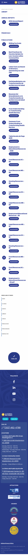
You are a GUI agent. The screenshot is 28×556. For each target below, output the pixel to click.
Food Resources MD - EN (16, 171)
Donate (5, 419)
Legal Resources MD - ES (17, 225)
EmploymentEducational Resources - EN (18, 215)
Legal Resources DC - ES (16, 236)
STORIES (4, 303)
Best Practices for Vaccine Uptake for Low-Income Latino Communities (16, 55)
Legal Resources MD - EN (17, 204)
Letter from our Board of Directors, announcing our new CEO (17, 70)
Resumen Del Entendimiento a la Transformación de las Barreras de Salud (17, 97)
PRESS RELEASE (5, 328)
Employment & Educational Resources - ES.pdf (17, 280)
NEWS (3, 298)
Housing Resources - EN (16, 182)
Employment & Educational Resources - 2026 (17, 149)
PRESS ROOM (5, 323)
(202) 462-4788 (12, 427)
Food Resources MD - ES (16, 258)
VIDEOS (4, 318)
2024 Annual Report (16, 21)
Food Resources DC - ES (16, 268)
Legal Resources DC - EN (16, 193)
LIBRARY (4, 313)
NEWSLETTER (5, 333)
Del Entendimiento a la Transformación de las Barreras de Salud (17, 83)
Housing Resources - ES (16, 247)
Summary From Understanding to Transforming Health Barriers (17, 124)
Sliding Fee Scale (15, 43)
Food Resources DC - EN (16, 161)
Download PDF (14, 24)
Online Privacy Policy (7, 543)
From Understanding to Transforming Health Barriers (16, 111)
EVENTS (4, 308)
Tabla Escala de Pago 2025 (17, 137)
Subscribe (14, 419)
